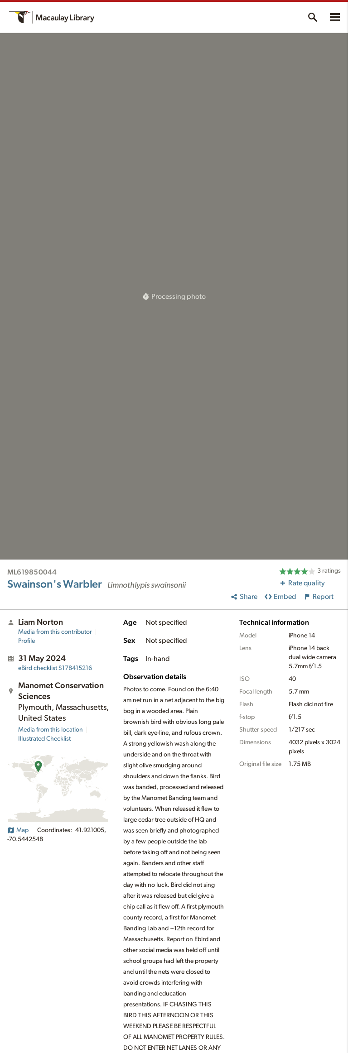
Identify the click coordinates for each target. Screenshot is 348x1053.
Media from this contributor (55, 632)
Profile (26, 641)
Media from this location (50, 730)
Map (18, 830)
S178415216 (55, 668)
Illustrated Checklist (44, 739)
